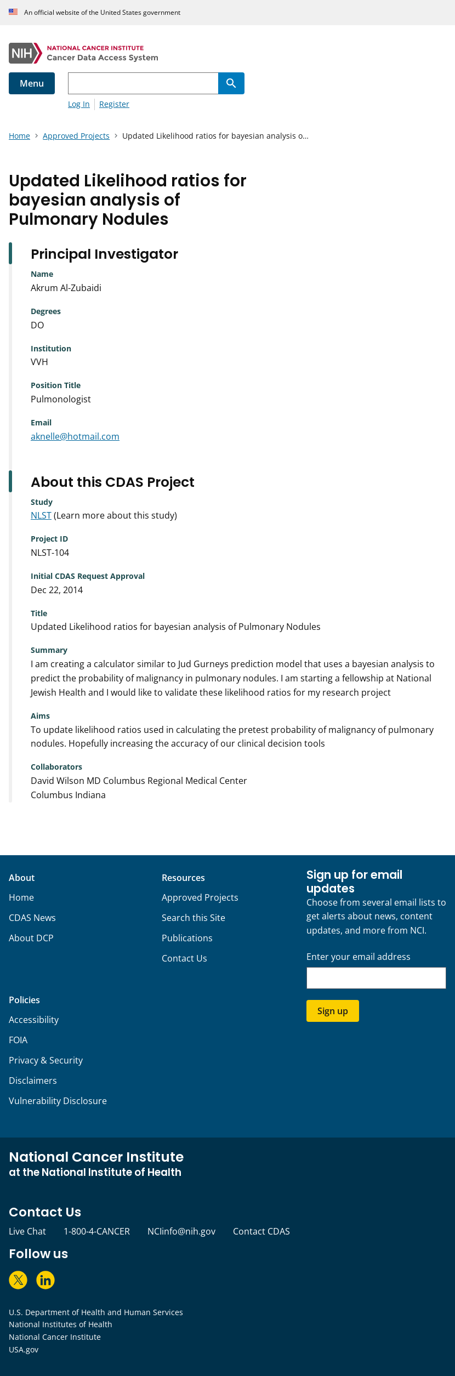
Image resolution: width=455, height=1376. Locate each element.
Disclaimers (33, 1080)
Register (114, 104)
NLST (41, 515)
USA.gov (23, 1349)
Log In (79, 104)
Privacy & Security (46, 1060)
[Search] (231, 83)
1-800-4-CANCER (97, 1231)
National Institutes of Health (60, 1324)
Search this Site (193, 918)
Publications (187, 938)
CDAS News (32, 918)
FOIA (18, 1040)
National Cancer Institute (55, 1337)
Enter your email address (358, 957)
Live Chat (27, 1231)
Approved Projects (200, 897)
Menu (32, 83)
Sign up (332, 1011)
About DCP (31, 938)
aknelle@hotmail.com (75, 436)
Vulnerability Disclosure (58, 1101)
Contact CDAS (261, 1231)
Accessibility (34, 1020)
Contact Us (184, 958)
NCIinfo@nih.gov (181, 1231)
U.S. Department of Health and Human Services (96, 1312)
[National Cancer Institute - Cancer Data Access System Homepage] (227, 53)
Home (21, 897)
